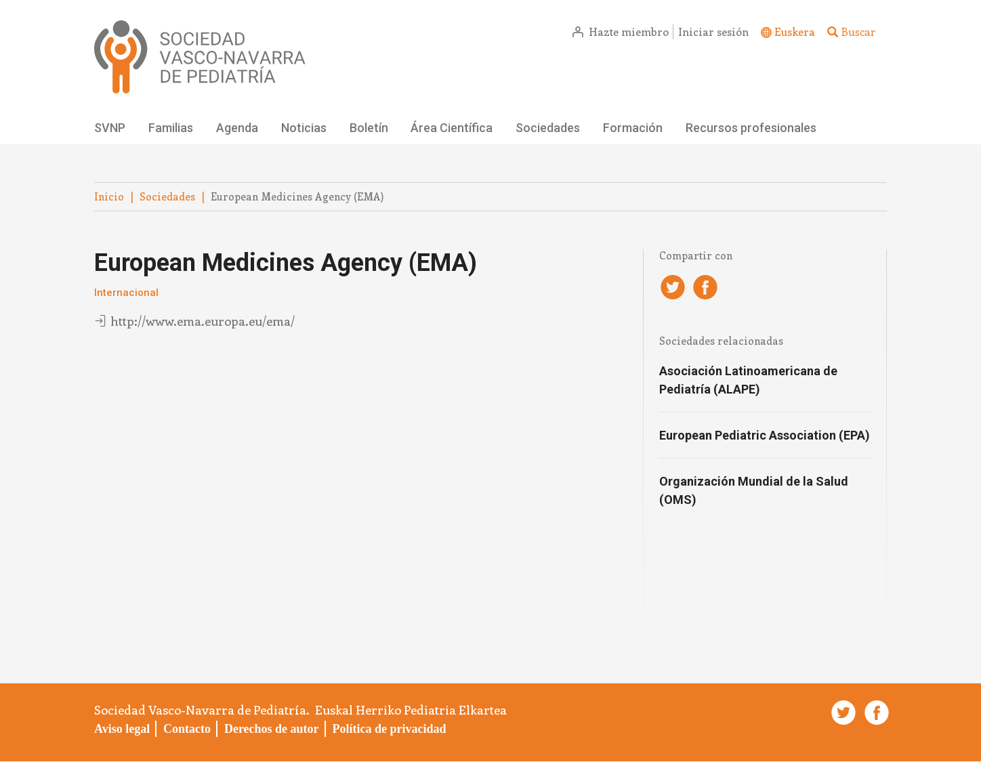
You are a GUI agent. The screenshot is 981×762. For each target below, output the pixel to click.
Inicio (109, 196)
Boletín (369, 128)
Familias (170, 128)
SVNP (109, 128)
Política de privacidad (389, 729)
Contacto (187, 729)
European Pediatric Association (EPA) (764, 435)
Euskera (794, 31)
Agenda (237, 128)
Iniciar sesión (713, 31)
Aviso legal (122, 729)
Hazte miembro (629, 31)
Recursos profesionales (751, 128)
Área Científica (452, 128)
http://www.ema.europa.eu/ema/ (202, 321)
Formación (633, 128)
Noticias (304, 128)
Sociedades (548, 128)
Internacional (126, 293)
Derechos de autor (271, 729)
